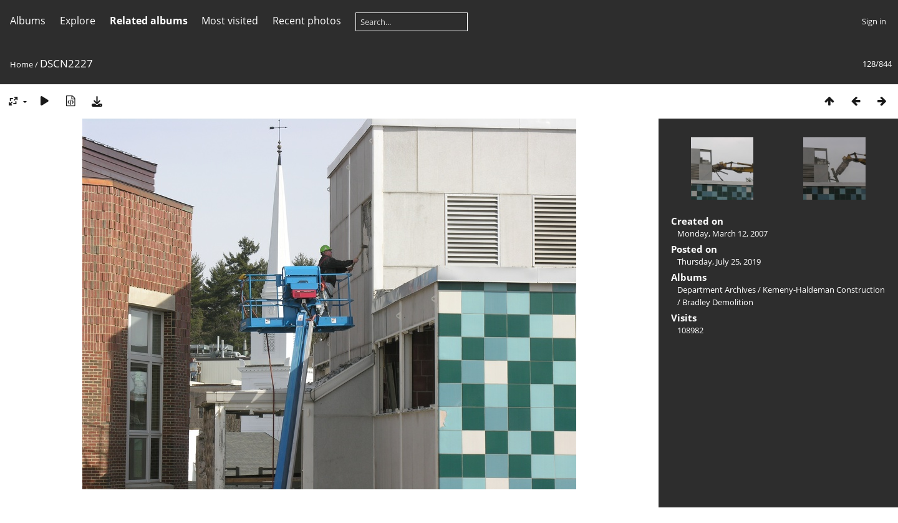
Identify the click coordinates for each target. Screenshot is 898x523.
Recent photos (307, 20)
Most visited (229, 20)
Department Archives (716, 289)
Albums (28, 20)
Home (21, 64)
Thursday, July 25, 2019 (719, 261)
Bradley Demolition (717, 302)
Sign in (874, 21)
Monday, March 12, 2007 (722, 233)
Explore (77, 20)
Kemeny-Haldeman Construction (824, 289)
